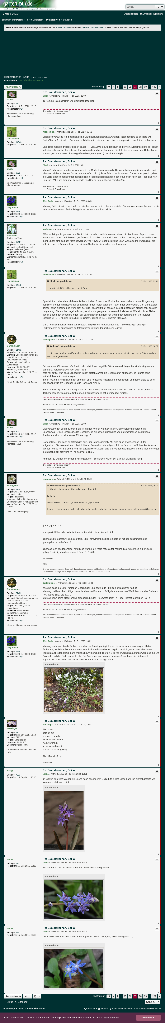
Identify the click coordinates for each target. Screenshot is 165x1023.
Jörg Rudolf (13, 207)
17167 (19, 242)
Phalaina (28, 80)
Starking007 (13, 728)
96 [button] (130, 86)
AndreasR (38, 80)
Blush (10, 99)
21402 (19, 350)
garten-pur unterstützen (92, 27)
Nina (20, 80)
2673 (18, 103)
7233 (18, 775)
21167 (19, 489)
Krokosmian (13, 138)
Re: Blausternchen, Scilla (59, 92)
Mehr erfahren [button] (111, 1017)
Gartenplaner (13, 346)
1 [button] (117, 86)
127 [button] (154, 86)
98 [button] (140, 86)
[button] (109, 87)
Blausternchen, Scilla (16, 76)
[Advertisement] (82, 52)
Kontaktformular (63, 27)
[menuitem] (15, 13)
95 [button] (125, 86)
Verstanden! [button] (148, 1018)
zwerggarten (13, 485)
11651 (19, 732)
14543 (19, 142)
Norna (10, 771)
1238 (18, 211)
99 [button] (145, 86)
